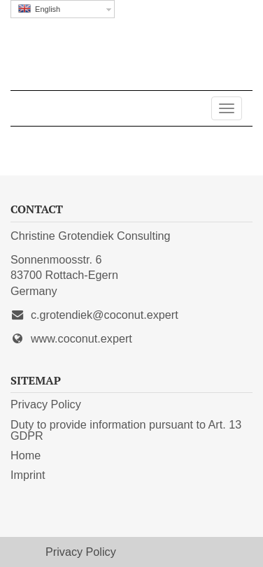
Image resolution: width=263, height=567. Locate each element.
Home (25, 455)
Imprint (27, 474)
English (39, 8)
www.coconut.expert (81, 338)
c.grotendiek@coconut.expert (104, 314)
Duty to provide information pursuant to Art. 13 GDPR (125, 430)
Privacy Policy (45, 404)
